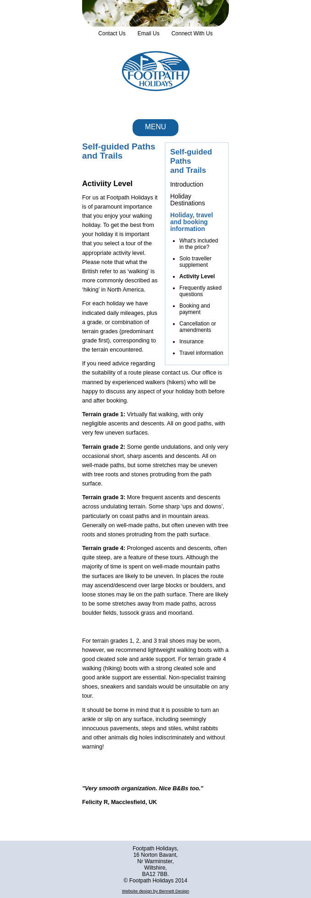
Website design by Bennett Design (155, 890)
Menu (155, 127)
